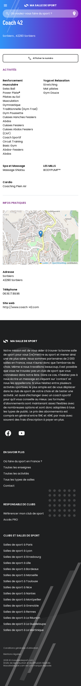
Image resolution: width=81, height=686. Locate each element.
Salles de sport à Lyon (17, 551)
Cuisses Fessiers (13, 125)
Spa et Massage (14, 166)
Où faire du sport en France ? (22, 461)
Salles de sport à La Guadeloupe (24, 624)
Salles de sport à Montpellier (22, 599)
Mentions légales (12, 654)
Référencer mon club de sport (23, 513)
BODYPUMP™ (52, 170)
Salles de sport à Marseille (20, 575)
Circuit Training (13, 141)
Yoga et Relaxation (56, 80)
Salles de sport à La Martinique (23, 630)
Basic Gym (10, 146)
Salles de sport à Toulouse (20, 581)
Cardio (7, 182)
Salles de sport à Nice (17, 587)
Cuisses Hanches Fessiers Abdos (19, 119)
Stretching (50, 85)
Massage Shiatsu (14, 170)
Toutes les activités (16, 473)
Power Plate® (11, 93)
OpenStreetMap (59, 263)
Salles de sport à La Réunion (21, 618)
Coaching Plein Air (15, 186)
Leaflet (44, 263)
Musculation (11, 101)
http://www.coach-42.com (21, 307)
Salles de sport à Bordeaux (21, 569)
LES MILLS (49, 166)
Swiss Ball (9, 89)
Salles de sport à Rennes (19, 612)
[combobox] (35, 14)
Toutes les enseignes (17, 467)
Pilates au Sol (11, 97)
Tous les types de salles (18, 480)
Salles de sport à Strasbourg (22, 557)
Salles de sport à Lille (17, 563)
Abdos (7, 154)
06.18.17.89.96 (11, 294)
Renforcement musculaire (13, 83)
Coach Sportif (12, 137)
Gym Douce (51, 93)
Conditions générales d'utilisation (20, 648)
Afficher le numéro (40, 58)
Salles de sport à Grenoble (21, 606)
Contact (9, 486)
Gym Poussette (13, 113)
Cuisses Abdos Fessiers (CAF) (18, 131)
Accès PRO (10, 520)
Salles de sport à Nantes (19, 593)
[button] (41, 234)
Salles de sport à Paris (17, 545)
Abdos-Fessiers (13, 150)
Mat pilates (50, 89)
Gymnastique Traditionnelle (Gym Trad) (20, 107)
